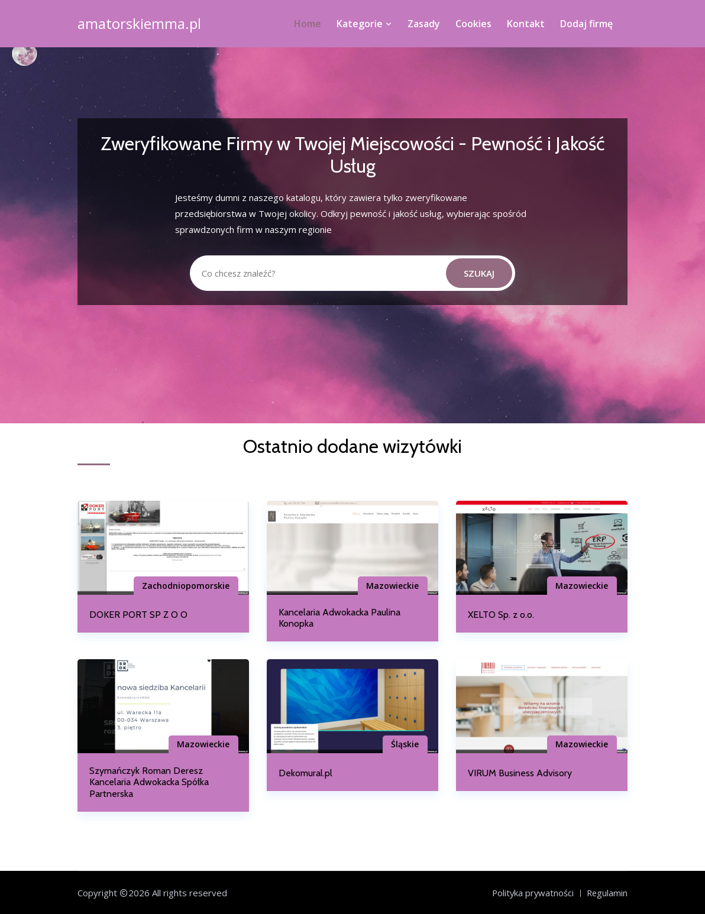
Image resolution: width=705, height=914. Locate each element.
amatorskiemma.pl (139, 24)
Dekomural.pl (305, 773)
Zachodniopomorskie (184, 585)
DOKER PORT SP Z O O (138, 614)
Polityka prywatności (531, 893)
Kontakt (526, 23)
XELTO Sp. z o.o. (501, 614)
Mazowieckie (391, 585)
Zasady (424, 23)
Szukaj (479, 273)
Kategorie (364, 23)
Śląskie (404, 744)
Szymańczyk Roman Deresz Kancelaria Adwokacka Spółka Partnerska (149, 782)
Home (307, 23)
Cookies (473, 23)
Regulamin (607, 893)
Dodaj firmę (586, 23)
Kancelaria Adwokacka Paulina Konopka (339, 618)
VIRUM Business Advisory (520, 773)
